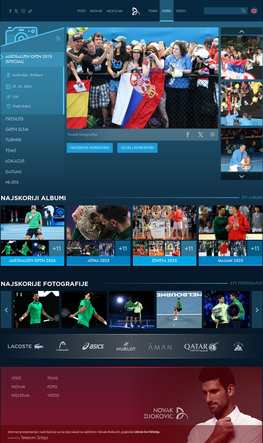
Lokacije (15, 161)
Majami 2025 (230, 261)
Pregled (14, 119)
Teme (10, 151)
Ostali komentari (137, 147)
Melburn (36, 75)
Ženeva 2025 (164, 261)
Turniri (13, 140)
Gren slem (17, 129)
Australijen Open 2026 (32, 261)
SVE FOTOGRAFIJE (246, 283)
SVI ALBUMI (252, 198)
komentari (89, 147)
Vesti (81, 11)
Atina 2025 (98, 261)
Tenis (153, 11)
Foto (166, 11)
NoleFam (114, 11)
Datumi (13, 172)
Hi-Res (12, 182)
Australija (20, 75)
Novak (96, 11)
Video (181, 11)
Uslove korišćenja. (147, 432)
